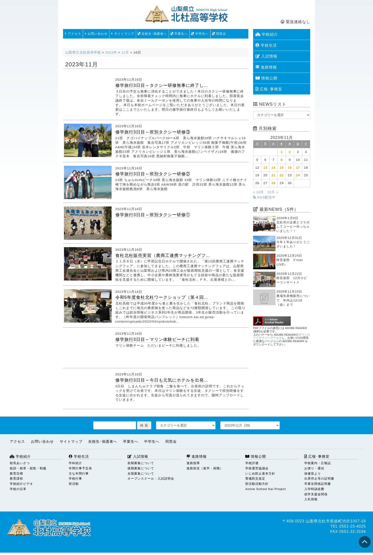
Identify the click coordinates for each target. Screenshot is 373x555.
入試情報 (266, 56)
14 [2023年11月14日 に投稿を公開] (273, 167)
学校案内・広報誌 (317, 463)
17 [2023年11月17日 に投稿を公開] (298, 167)
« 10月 (258, 192)
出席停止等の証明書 (319, 478)
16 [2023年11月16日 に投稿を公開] (290, 167)
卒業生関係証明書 (317, 484)
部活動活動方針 (257, 484)
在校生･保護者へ (152, 33)
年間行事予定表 (80, 468)
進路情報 (266, 67)
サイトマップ (122, 33)
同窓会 (219, 33)
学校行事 (75, 478)
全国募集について (141, 473)
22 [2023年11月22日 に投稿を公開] (282, 175)
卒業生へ (179, 33)
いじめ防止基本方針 (260, 473)
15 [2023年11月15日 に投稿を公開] (282, 167)
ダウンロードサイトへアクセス (281, 336)
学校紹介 (266, 34)
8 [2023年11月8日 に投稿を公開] (282, 160)
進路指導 (193, 463)
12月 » (272, 192)
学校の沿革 (18, 489)
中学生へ (200, 33)
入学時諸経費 (314, 489)
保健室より (312, 473)
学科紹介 (75, 463)
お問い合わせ (96, 33)
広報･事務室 (268, 89)
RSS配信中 (264, 197)
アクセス (73, 33)
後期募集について (141, 468)
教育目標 (16, 473)
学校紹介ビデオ (21, 484)
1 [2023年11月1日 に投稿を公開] (282, 152)
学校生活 (266, 45)
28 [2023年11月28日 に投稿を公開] (273, 183)
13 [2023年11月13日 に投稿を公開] (265, 167)
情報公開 (266, 78)
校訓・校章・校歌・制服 (28, 468)
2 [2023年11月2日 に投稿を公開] (290, 152)
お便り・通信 (314, 468)
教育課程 (16, 478)
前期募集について (141, 463)
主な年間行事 (79, 473)
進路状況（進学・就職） (204, 468)
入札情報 (311, 499)
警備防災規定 (255, 478)
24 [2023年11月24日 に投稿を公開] (298, 175)
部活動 (74, 484)
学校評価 (252, 463)
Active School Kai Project (265, 489)
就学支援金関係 (316, 494)
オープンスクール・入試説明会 (151, 478)
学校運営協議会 (257, 468)
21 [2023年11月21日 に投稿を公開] (273, 175)
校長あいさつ (20, 463)
